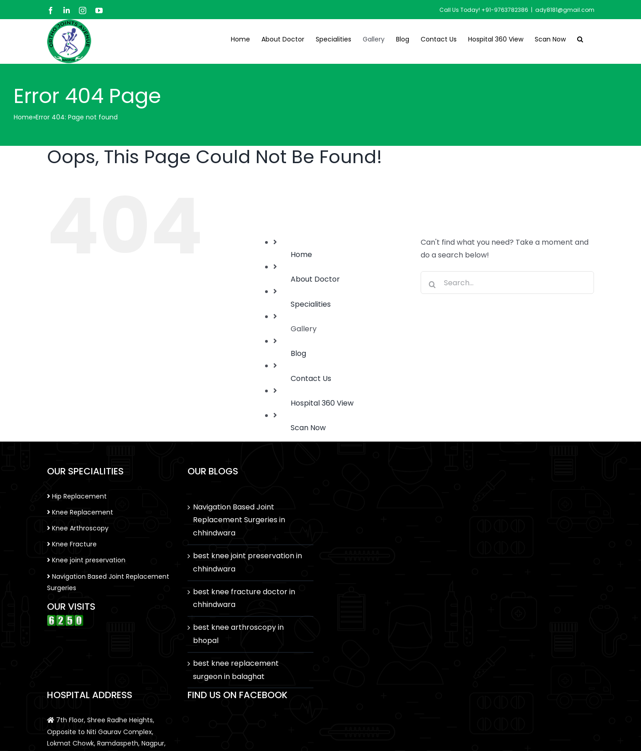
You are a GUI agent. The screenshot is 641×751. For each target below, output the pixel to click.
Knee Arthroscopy (78, 528)
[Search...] (507, 282)
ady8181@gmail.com (564, 10)
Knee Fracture (72, 544)
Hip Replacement (77, 496)
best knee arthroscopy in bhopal (238, 634)
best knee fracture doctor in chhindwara (244, 598)
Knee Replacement (80, 512)
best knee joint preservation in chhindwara (247, 562)
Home (23, 117)
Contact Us (311, 378)
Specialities (311, 304)
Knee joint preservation (86, 560)
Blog (298, 353)
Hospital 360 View (322, 403)
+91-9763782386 (504, 10)
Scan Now (308, 427)
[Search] (432, 284)
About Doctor (315, 279)
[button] (580, 38)
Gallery (304, 329)
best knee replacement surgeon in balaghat (236, 670)
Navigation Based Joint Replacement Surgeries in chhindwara (239, 520)
